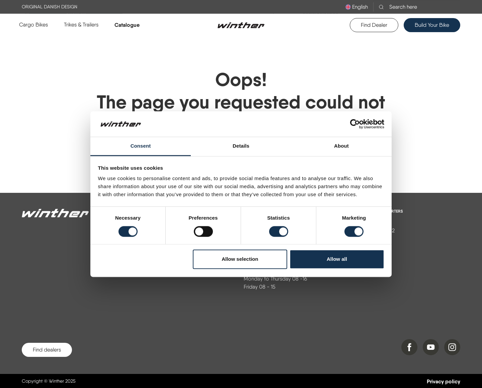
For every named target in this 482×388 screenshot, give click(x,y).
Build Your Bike (432, 25)
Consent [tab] (141, 146)
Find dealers (47, 349)
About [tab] (341, 146)
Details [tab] (241, 146)
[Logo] (241, 25)
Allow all (337, 259)
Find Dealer (374, 25)
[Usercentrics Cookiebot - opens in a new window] (355, 124)
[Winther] (55, 213)
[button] (33, 25)
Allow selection (240, 259)
